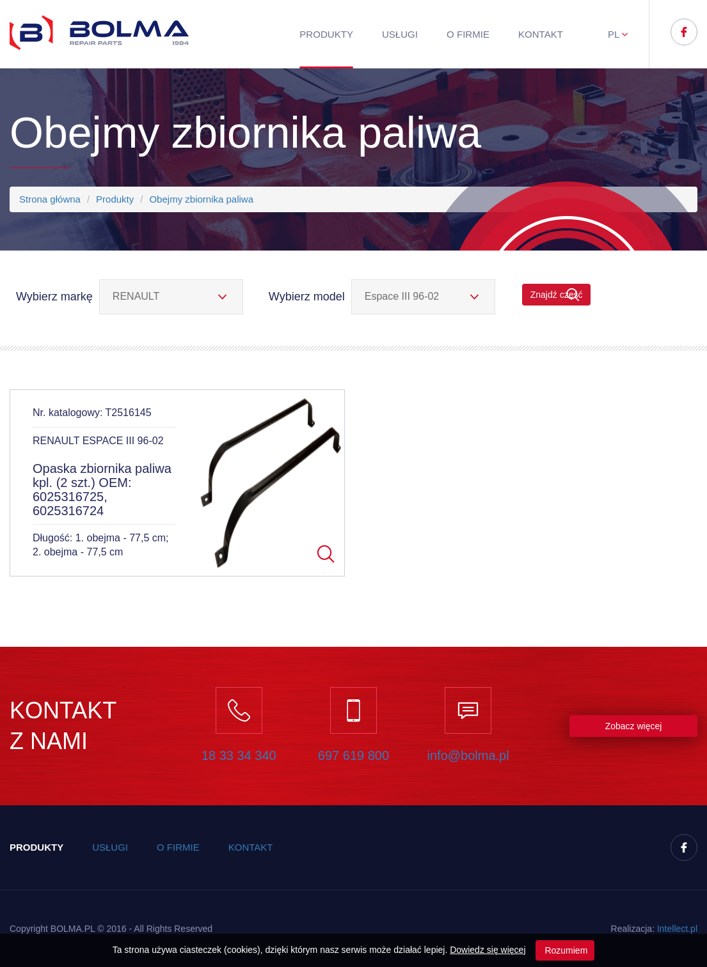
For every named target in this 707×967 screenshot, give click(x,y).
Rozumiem (565, 950)
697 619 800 (353, 755)
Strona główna (50, 199)
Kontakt (540, 34)
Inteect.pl (677, 929)
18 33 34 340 (239, 755)
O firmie (468, 34)
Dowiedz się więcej (487, 950)
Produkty (326, 34)
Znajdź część (556, 295)
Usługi (400, 34)
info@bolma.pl (468, 755)
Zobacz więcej (633, 726)
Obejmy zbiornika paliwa (201, 199)
